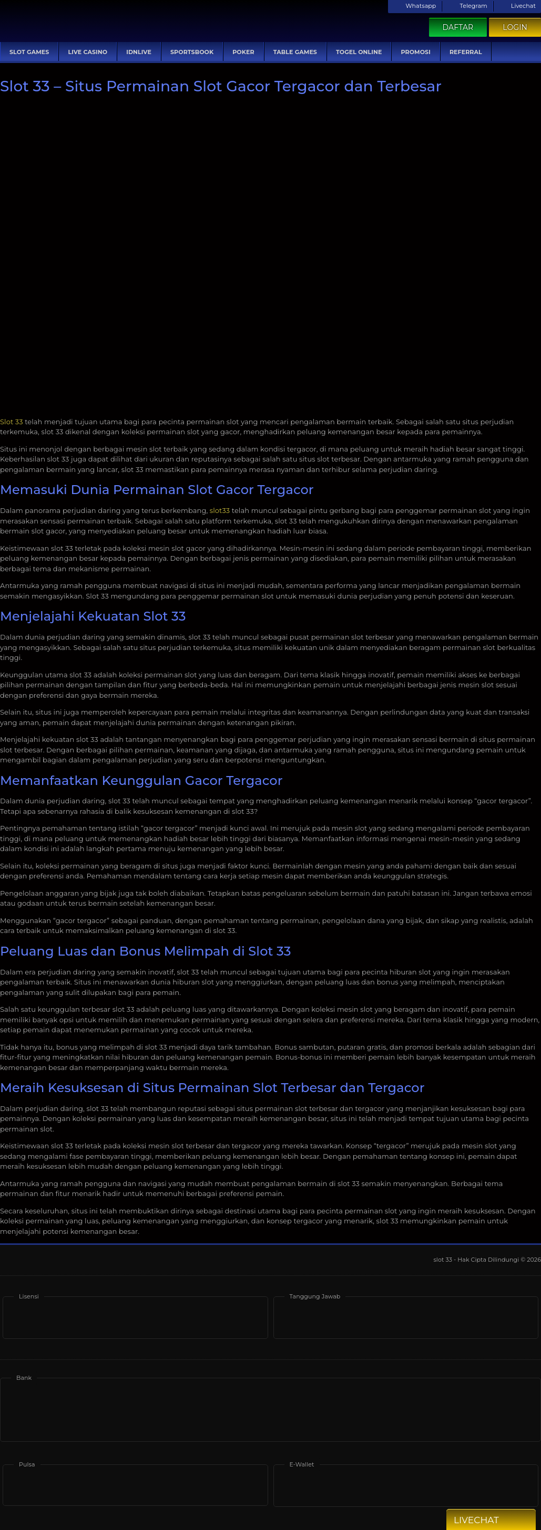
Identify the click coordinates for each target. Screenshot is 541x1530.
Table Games (295, 52)
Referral (466, 52)
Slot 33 (11, 421)
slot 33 (443, 1259)
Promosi (415, 52)
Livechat (517, 5)
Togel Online (359, 52)
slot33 (220, 510)
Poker (243, 52)
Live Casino (87, 52)
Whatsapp (414, 5)
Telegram (467, 5)
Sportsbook (191, 52)
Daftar (458, 27)
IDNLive (138, 52)
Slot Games (29, 52)
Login (515, 27)
